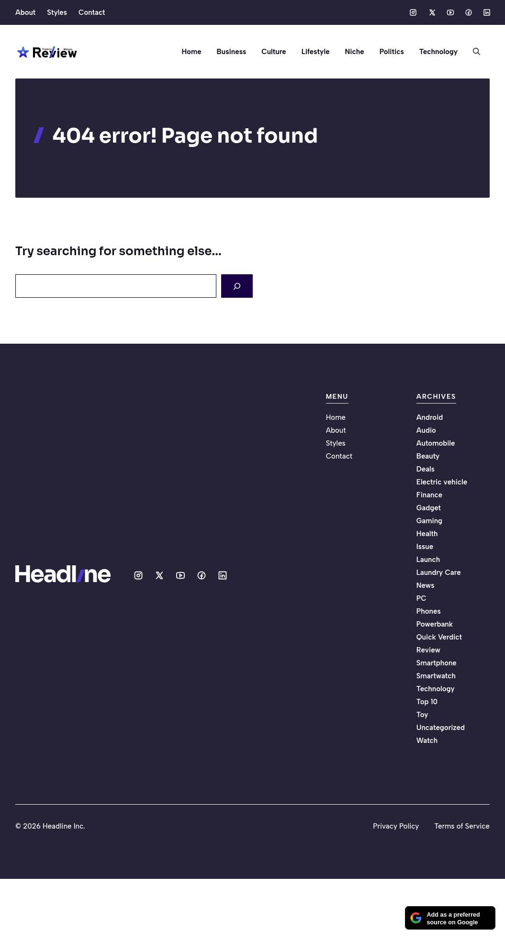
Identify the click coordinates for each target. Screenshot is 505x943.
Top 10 (427, 701)
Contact (92, 12)
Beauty (427, 456)
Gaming (429, 520)
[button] (472, 51)
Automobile (435, 443)
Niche (354, 51)
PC (421, 598)
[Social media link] (413, 12)
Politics (392, 51)
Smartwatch (436, 676)
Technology (438, 51)
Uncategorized (440, 727)
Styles (57, 12)
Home (191, 51)
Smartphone (436, 663)
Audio (426, 430)
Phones (428, 611)
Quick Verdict (439, 637)
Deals (425, 469)
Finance (429, 495)
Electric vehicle (441, 482)
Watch (427, 740)
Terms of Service (462, 826)
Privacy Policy (396, 826)
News (425, 585)
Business (232, 51)
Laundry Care (438, 572)
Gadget (428, 508)
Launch (428, 559)
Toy (422, 714)
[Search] (237, 286)
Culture (273, 51)
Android (429, 417)
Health (427, 533)
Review (428, 650)
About (25, 12)
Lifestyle (316, 51)
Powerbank (434, 624)
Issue (424, 546)
